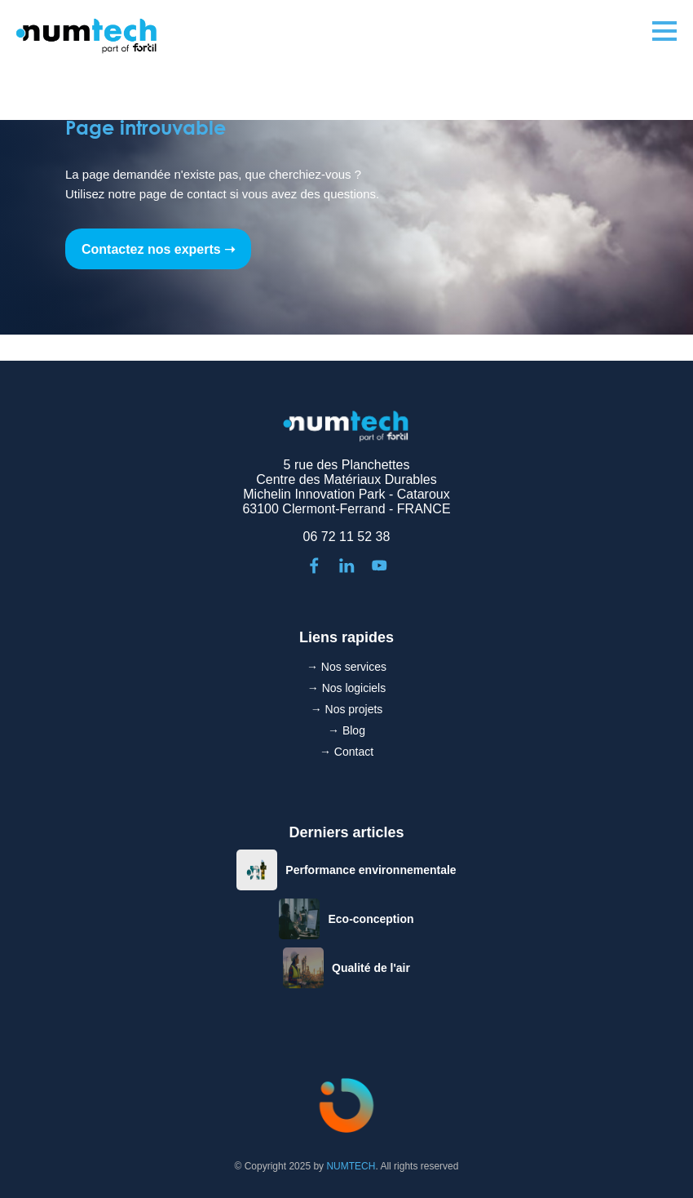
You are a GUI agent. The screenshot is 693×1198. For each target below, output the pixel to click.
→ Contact (346, 751)
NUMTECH (350, 1166)
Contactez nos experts (151, 249)
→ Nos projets (347, 709)
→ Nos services (346, 666)
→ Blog (346, 730)
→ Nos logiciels (346, 687)
